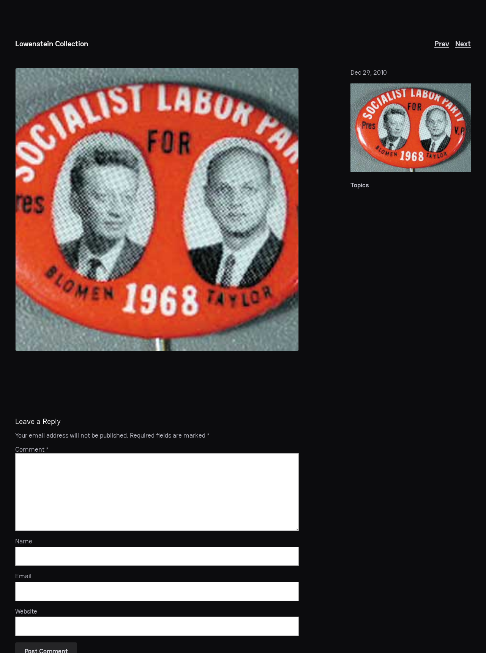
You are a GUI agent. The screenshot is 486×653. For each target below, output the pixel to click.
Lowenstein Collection (51, 44)
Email (23, 576)
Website (26, 611)
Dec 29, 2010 (368, 72)
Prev (441, 44)
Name (23, 541)
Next (463, 44)
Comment (32, 449)
